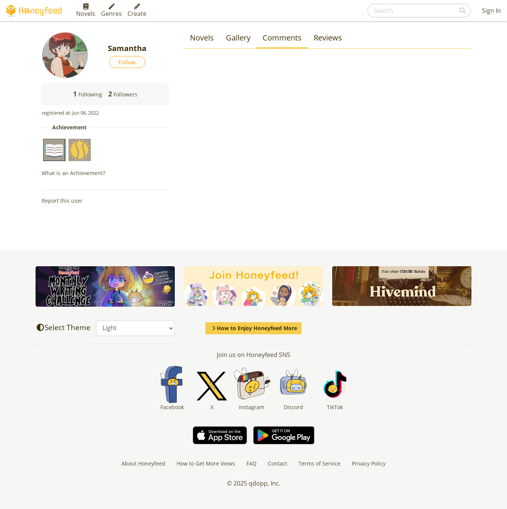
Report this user (62, 200)
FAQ (251, 463)
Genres (111, 10)
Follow (127, 62)
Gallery (238, 38)
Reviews (328, 38)
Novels (85, 10)
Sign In (491, 10)
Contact (277, 463)
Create (137, 10)
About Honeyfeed (143, 463)
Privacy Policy (369, 463)
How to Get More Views (206, 463)
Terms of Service (320, 463)
